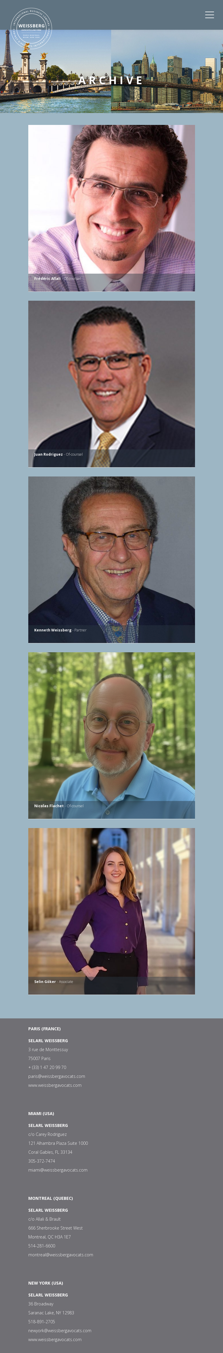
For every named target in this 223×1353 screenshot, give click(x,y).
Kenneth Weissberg (52, 630)
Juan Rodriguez (48, 454)
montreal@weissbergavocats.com (60, 1255)
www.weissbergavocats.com (55, 1085)
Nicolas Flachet (49, 805)
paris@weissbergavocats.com (56, 1076)
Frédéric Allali (47, 278)
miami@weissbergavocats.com (58, 1170)
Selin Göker (45, 981)
